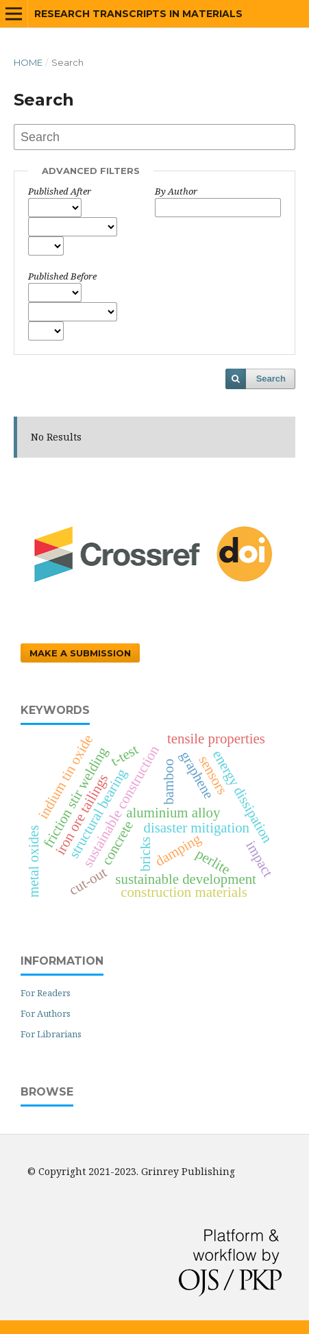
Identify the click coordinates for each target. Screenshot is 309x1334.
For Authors (46, 1013)
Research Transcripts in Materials (138, 14)
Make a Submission (80, 652)
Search (271, 378)
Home (28, 62)
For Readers (46, 993)
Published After (59, 191)
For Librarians (51, 1034)
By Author (176, 191)
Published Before (62, 276)
